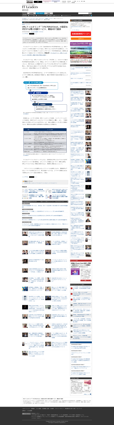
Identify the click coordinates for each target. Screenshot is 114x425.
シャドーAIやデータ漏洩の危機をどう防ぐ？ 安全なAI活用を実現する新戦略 (59, 252)
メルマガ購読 (38, 408)
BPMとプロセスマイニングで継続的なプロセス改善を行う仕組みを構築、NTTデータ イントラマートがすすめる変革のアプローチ (77, 248)
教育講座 (73, 2)
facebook (25, 10)
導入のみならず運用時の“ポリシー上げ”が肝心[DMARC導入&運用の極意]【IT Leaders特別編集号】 (44, 219)
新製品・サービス (48, 18)
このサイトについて (26, 408)
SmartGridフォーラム (80, 414)
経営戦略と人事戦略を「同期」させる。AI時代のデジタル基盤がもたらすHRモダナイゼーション (36, 289)
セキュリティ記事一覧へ (62, 22)
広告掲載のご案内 (45, 408)
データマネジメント (67, 15)
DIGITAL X (78, 416)
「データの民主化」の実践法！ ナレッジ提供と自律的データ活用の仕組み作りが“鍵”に (59, 243)
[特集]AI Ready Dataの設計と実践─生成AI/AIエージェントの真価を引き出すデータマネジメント (81, 265)
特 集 (48, 13)
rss (27, 10)
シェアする (25, 33)
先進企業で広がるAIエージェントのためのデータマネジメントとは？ (59, 280)
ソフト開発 (74, 1)
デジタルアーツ (54, 183)
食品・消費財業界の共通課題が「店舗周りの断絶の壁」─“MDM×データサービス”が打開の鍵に (36, 335)
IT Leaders (30, 7)
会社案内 (52, 408)
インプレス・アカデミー (36, 418)
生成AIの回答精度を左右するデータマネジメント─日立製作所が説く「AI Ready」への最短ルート (36, 270)
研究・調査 (83, 1)
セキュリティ (57, 15)
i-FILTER (26, 183)
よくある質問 (29, 410)
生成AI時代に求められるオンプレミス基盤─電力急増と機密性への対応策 (59, 316)
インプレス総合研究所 (63, 414)
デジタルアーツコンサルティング (43, 183)
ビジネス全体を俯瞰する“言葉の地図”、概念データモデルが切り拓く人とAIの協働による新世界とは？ (36, 252)
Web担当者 (64, 1)
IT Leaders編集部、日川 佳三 (37, 31)
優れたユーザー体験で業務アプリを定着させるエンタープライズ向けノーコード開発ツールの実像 (59, 289)
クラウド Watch (72, 414)
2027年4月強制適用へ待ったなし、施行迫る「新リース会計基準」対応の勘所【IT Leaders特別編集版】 (45, 206)
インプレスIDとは (75, 30)
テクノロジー (40, 13)
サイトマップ (79, 408)
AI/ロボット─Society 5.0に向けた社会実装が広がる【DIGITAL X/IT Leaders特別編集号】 (42, 215)
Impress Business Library (76, 26)
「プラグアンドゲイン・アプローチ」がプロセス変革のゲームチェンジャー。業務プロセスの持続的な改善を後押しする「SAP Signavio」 (36, 345)
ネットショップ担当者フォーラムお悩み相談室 (55, 416)
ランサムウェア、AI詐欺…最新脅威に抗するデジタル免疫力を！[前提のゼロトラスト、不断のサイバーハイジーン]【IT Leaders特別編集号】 (45, 224)
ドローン (69, 2)
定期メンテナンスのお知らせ (77, 78)
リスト (36, 33)
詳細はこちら (87, 394)
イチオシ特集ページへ (86, 280)
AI (48, 15)
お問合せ (24, 410)
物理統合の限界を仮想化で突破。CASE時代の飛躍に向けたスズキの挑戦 (59, 270)
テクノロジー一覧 (33, 18)
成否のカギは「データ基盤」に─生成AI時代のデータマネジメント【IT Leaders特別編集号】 (43, 211)
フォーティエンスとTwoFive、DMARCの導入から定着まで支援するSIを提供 (59, 197)
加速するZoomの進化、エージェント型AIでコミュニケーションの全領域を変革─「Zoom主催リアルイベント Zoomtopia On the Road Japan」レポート (36, 308)
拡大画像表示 (26, 113)
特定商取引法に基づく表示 (70, 408)
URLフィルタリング (32, 183)
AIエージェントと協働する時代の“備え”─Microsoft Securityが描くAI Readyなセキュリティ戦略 (36, 325)
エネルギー (64, 2)
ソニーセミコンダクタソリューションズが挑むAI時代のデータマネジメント (59, 261)
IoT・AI (78, 1)
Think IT (48, 414)
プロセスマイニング (41, 15)
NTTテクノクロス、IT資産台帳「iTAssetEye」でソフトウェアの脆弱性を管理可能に (36, 191)
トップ (24, 14)
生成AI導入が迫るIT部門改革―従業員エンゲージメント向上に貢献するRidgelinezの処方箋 (36, 316)
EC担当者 (69, 1)
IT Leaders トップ (25, 18)
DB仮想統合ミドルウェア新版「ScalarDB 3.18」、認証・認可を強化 (36, 197)
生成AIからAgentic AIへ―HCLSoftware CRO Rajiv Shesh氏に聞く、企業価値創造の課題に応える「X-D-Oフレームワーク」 (77, 221)
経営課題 (31, 13)
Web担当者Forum (54, 414)
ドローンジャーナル (84, 416)
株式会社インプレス (35, 413)
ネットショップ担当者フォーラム (38, 416)
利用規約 (33, 408)
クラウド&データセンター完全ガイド (39, 414)
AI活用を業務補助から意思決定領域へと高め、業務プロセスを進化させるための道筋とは (59, 234)
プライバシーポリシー (59, 408)
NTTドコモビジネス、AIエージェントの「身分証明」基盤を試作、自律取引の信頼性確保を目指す (59, 191)
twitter (23, 10)
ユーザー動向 (32, 15)
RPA (52, 15)
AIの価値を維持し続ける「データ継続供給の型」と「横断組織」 (77, 104)
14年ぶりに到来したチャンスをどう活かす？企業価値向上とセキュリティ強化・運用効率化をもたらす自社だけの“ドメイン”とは (77, 197)
